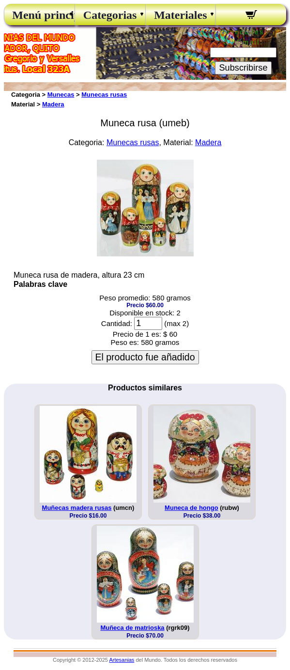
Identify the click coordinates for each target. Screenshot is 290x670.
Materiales (180, 15)
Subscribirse (243, 68)
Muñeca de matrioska (132, 627)
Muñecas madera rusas (77, 507)
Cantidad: (116, 323)
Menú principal (39, 15)
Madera (53, 104)
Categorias (110, 15)
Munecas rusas (104, 94)
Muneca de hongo (191, 507)
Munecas (61, 94)
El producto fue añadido (145, 357)
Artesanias (121, 660)
